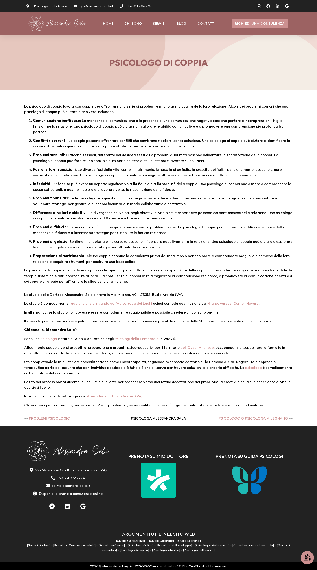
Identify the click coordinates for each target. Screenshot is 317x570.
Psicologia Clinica (112, 545)
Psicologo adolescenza (212, 545)
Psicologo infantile (166, 550)
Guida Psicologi (38, 545)
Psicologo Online (140, 545)
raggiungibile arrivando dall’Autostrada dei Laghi (111, 303)
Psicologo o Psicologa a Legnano (253, 418)
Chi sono (133, 23)
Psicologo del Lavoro (199, 550)
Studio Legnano (189, 541)
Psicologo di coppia (134, 550)
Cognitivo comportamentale (253, 545)
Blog (181, 23)
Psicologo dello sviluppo (174, 545)
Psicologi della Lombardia (136, 338)
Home (108, 23)
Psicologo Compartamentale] (75, 545)
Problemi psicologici (50, 418)
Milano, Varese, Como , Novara (233, 303)
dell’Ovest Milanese (197, 347)
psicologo (253, 367)
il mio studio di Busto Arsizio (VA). (115, 396)
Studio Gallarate (161, 541)
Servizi (159, 23)
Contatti (206, 23)
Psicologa (49, 338)
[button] (259, 6)
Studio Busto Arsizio (131, 541)
